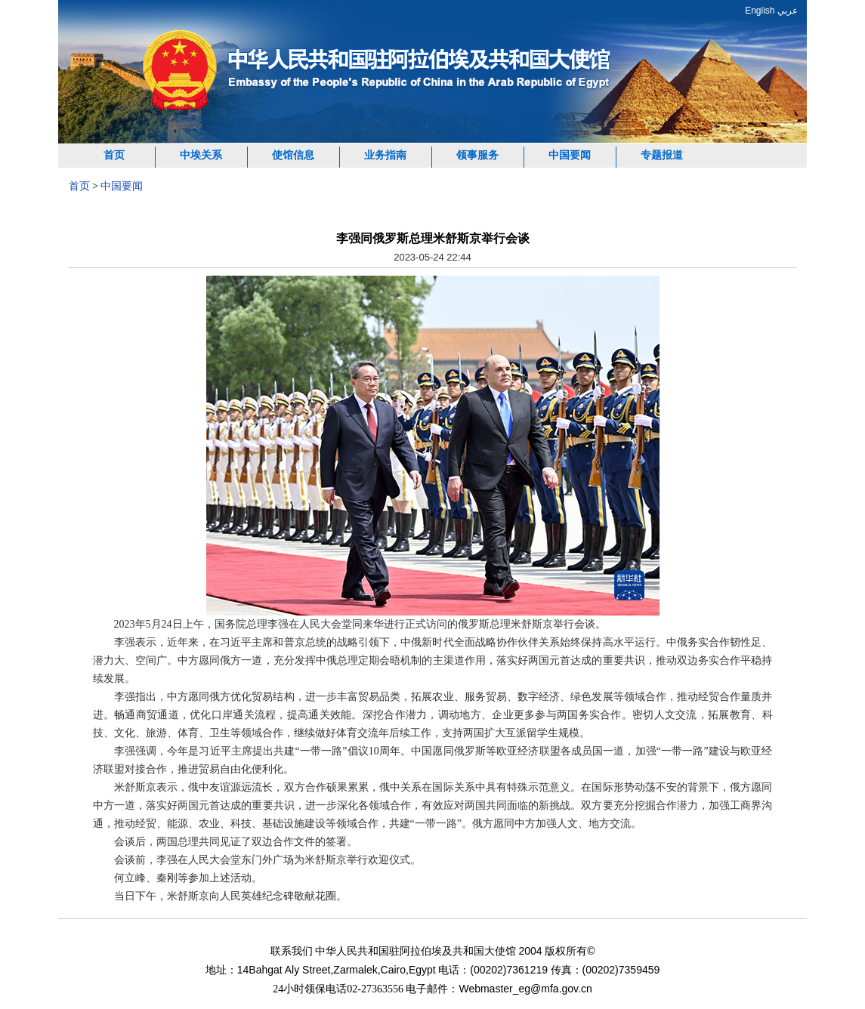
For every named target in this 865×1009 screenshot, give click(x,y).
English (759, 10)
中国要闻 (569, 155)
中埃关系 (201, 155)
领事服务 (477, 155)
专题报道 (662, 155)
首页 (114, 155)
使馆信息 (293, 155)
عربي (787, 10)
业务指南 (385, 155)
